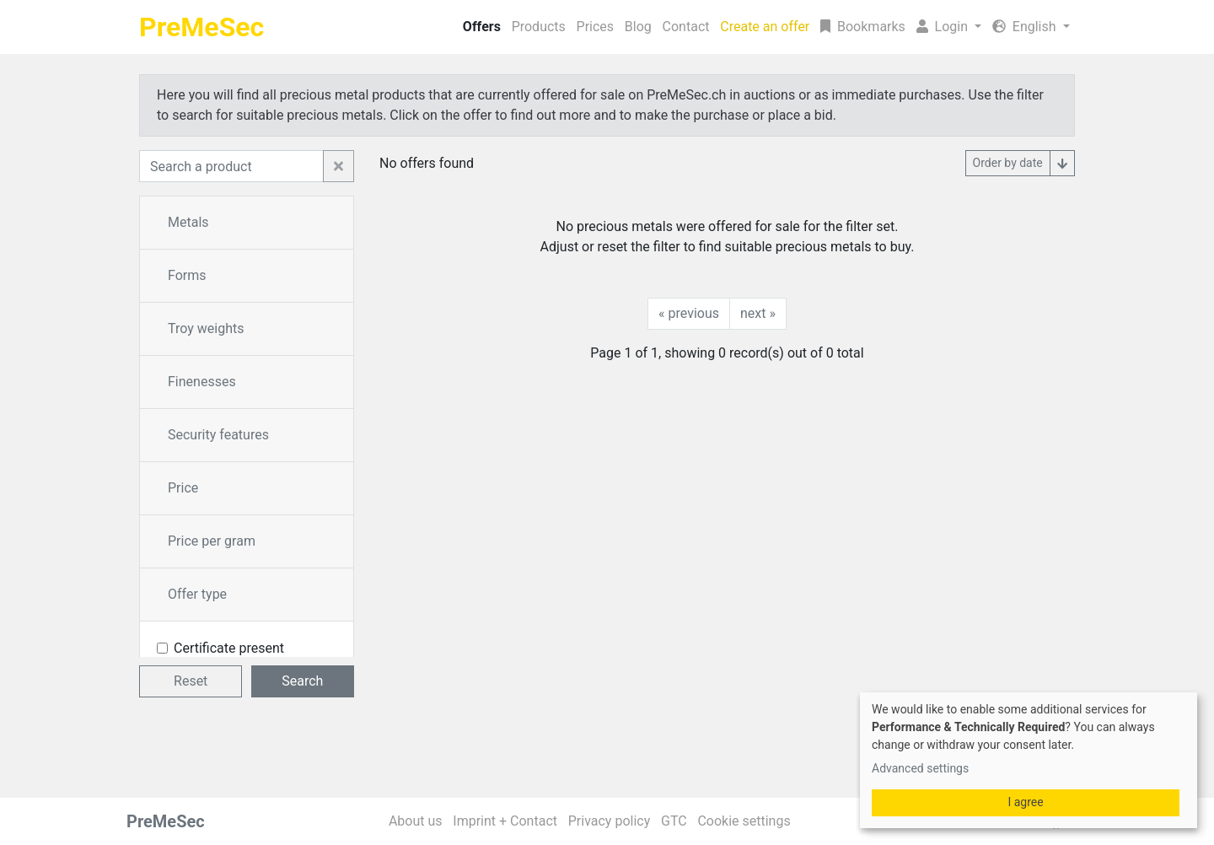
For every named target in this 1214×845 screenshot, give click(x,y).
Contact (686, 27)
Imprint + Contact (505, 821)
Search (302, 681)
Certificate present (229, 648)
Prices (596, 27)
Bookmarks (862, 27)
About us (416, 821)
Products (539, 27)
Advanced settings (920, 768)
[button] (948, 26)
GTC (674, 821)
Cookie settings (743, 821)
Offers (482, 27)
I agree (1025, 802)
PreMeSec (201, 27)
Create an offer (764, 27)
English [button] (1026, 27)
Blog (638, 27)
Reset (190, 681)
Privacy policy (609, 821)
